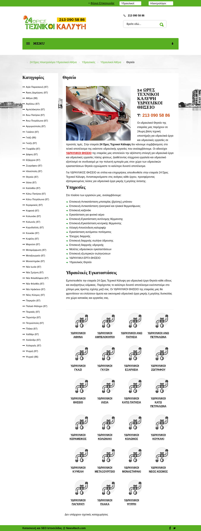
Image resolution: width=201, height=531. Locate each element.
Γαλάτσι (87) (32, 132)
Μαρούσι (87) (33, 244)
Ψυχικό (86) (32, 356)
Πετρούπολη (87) (35, 323)
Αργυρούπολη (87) (36, 126)
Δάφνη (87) (32, 154)
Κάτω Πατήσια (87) (36, 193)
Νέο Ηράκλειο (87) (35, 289)
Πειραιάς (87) (33, 311)
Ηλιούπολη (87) (34, 171)
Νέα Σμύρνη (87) (35, 272)
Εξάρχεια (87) (33, 160)
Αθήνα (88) (32, 98)
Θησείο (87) (32, 177)
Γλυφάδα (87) (33, 148)
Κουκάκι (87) (32, 233)
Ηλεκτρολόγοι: (158, 3)
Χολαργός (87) (33, 345)
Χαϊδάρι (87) (32, 334)
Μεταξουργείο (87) (35, 255)
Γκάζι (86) (31, 137)
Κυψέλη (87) (32, 238)
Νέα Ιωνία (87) (33, 267)
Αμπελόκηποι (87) (35, 109)
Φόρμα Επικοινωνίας (103, 3)
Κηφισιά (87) (32, 210)
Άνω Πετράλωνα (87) (37, 120)
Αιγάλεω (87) (32, 103)
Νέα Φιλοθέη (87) (35, 283)
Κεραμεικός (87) (34, 205)
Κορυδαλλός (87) (35, 227)
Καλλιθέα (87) (33, 188)
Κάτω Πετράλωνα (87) (37, 199)
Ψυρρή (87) (32, 351)
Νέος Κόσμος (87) (35, 295)
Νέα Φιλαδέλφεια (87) (37, 278)
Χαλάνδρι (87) (33, 340)
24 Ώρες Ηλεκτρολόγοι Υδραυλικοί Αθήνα (53, 62)
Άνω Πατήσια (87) (35, 115)
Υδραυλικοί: (128, 3)
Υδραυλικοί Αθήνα (110, 62)
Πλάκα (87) (32, 328)
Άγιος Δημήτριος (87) (37, 92)
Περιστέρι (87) (33, 317)
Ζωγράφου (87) (34, 165)
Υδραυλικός (88, 62)
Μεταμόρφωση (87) (36, 250)
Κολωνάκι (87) (33, 216)
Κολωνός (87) (33, 222)
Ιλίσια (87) (31, 182)
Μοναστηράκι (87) (35, 261)
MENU (100, 44)
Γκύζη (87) (31, 143)
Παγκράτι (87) (33, 300)
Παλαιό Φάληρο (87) (36, 306)
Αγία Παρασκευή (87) (37, 87)
